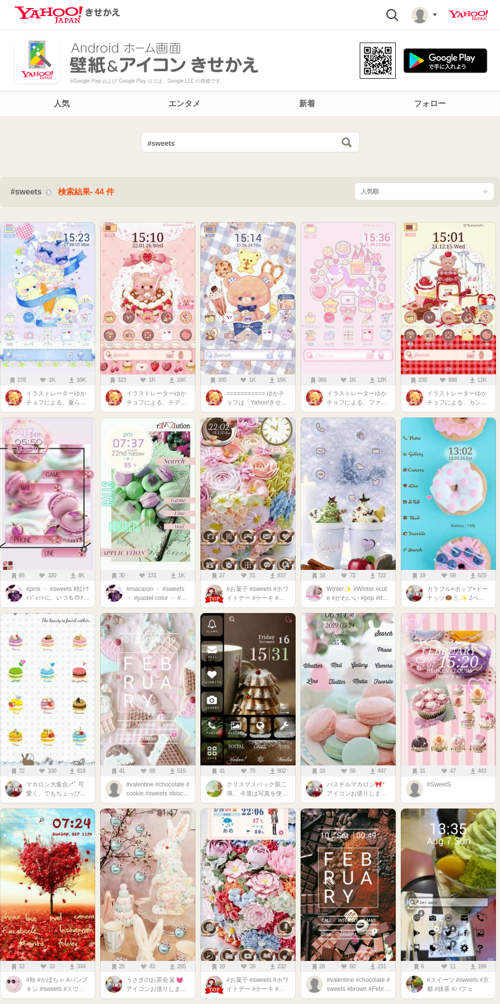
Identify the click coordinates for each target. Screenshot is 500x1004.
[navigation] (250, 104)
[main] (250, 563)
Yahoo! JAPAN (468, 16)
